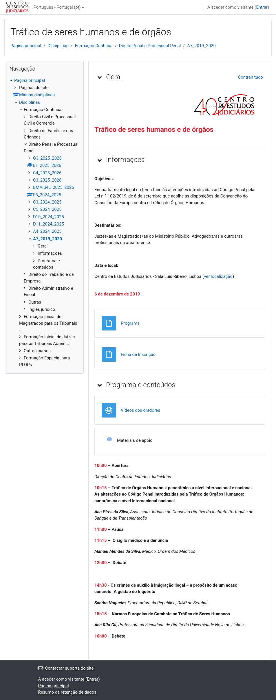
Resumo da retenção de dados (67, 692)
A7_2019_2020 (201, 45)
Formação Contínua (93, 45)
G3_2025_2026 (47, 158)
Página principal (25, 45)
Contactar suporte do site (66, 668)
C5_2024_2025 (47, 209)
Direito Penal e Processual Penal (150, 45)
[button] (99, 77)
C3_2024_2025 (47, 202)
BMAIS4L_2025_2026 (53, 187)
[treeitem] (44, 222)
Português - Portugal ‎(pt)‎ (57, 7)
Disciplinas (57, 45)
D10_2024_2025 (48, 216)
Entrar (261, 7)
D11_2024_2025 (48, 224)
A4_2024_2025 (47, 231)
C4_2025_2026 (47, 173)
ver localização (218, 276)
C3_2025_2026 (47, 180)
